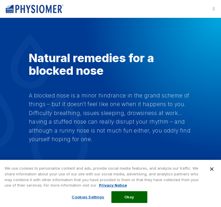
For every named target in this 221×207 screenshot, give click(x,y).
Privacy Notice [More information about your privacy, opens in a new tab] (113, 188)
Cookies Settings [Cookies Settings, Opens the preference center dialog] (88, 200)
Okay (129, 200)
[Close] (211, 172)
